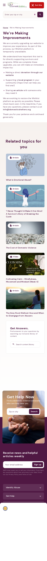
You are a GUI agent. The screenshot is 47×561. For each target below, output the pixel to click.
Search (34, 411)
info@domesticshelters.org (17, 109)
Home (5, 28)
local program (25, 80)
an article (18, 90)
